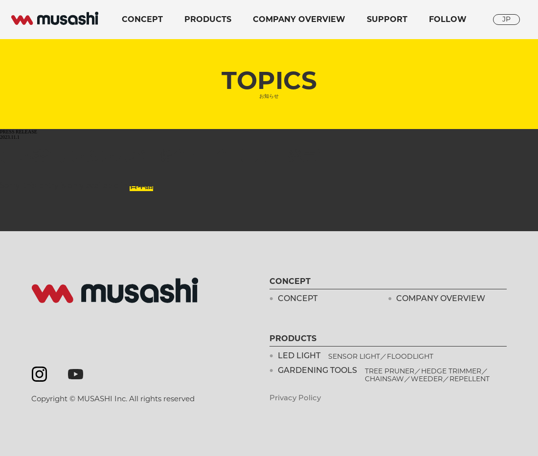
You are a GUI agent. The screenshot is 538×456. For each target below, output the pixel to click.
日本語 (141, 185)
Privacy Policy (295, 398)
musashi (54, 18)
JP (506, 19)
